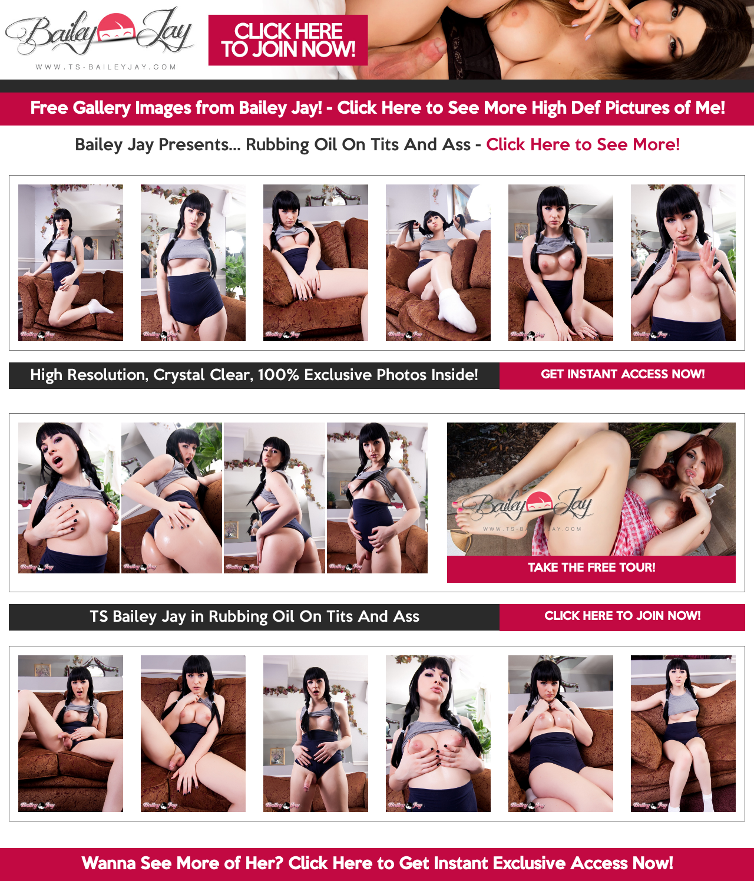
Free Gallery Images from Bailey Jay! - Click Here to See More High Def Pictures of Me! (377, 109)
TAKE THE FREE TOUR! (591, 568)
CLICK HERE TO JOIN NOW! (622, 617)
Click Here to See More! (583, 145)
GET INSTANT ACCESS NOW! (623, 375)
